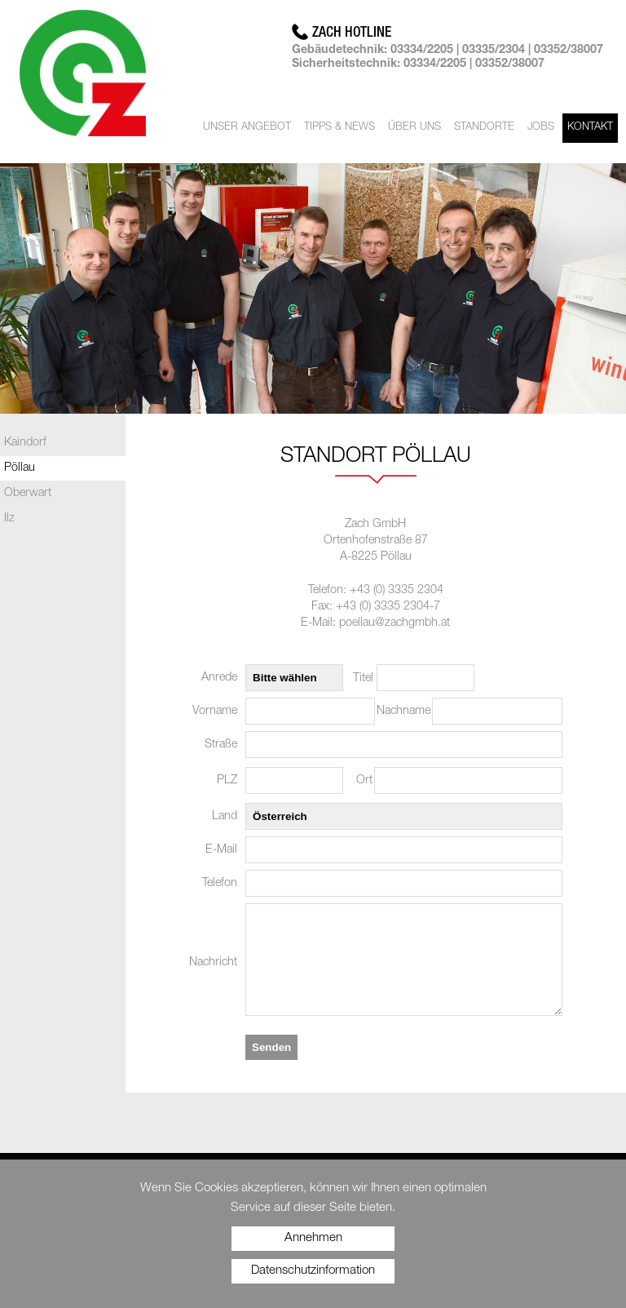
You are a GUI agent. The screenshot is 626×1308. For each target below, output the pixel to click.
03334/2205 (421, 50)
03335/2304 (493, 50)
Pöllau (19, 468)
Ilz (9, 519)
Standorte (484, 127)
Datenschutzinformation (313, 1271)
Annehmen (313, 1238)
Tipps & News (339, 127)
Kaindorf (25, 443)
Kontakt (590, 127)
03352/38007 (568, 50)
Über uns (414, 127)
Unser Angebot (247, 127)
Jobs (540, 127)
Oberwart (27, 493)
